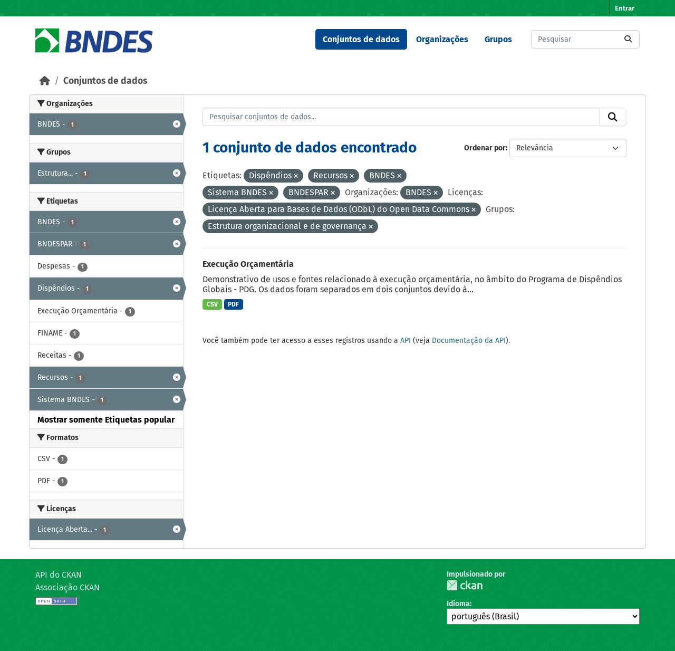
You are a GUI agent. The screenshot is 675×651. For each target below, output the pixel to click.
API (405, 340)
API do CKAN (58, 575)
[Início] (45, 81)
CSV (212, 304)
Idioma (458, 603)
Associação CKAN (67, 587)
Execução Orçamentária (248, 264)
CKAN (465, 585)
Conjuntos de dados (361, 39)
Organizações (442, 39)
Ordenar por (485, 147)
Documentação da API (469, 340)
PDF (233, 304)
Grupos (498, 39)
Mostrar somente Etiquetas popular (106, 420)
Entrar (624, 8)
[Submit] (628, 39)
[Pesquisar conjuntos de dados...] (585, 39)
